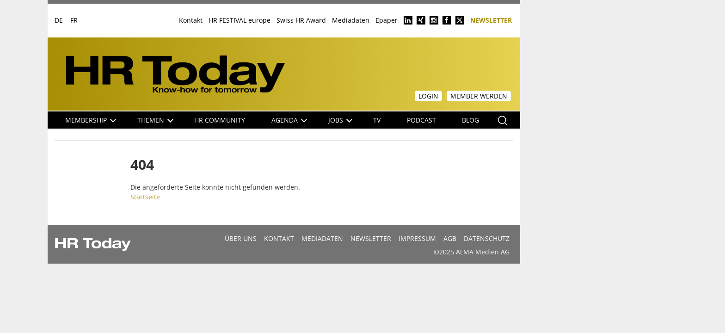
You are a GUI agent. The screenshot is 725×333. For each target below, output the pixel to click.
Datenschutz (487, 238)
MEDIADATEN (322, 238)
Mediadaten (350, 20)
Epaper (386, 20)
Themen (155, 120)
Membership (90, 120)
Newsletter (491, 20)
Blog (470, 120)
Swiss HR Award (301, 20)
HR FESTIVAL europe (239, 20)
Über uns (241, 238)
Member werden (478, 96)
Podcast (421, 120)
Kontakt (191, 20)
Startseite (145, 196)
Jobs (340, 120)
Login (428, 96)
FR (74, 20)
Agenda (289, 120)
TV (377, 120)
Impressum (417, 238)
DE (59, 20)
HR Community (219, 120)
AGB (449, 238)
